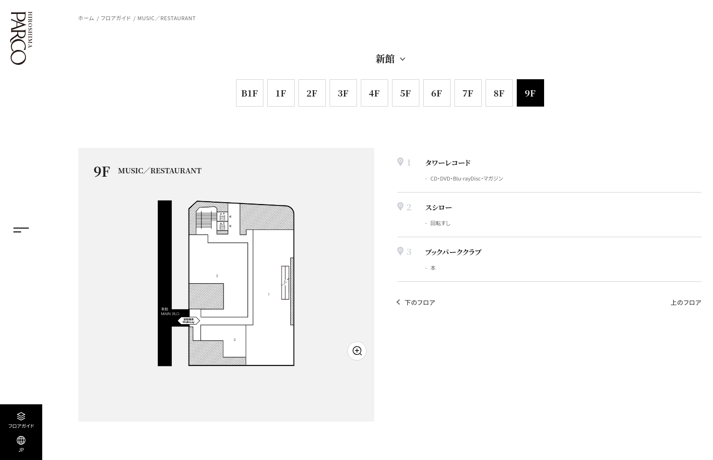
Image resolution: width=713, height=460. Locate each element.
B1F (249, 92)
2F (312, 92)
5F (405, 92)
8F (499, 92)
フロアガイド (116, 18)
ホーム (86, 18)
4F (374, 92)
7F (468, 92)
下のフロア (419, 302)
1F (280, 92)
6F (436, 92)
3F (343, 92)
